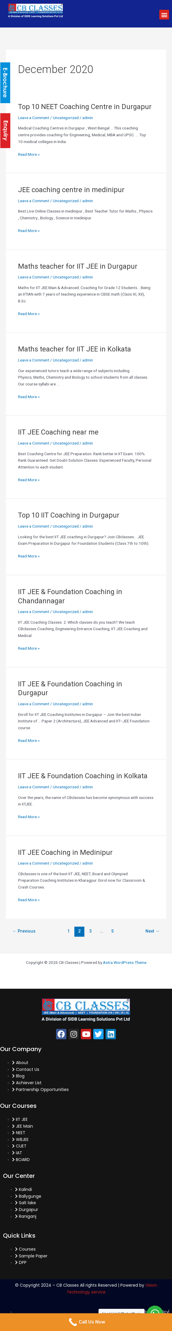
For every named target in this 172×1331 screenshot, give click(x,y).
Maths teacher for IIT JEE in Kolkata (74, 349)
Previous (24, 931)
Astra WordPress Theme (124, 962)
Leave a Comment (33, 117)
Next (152, 931)
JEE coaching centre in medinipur (71, 190)
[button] (164, 15)
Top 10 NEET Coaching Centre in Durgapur (85, 107)
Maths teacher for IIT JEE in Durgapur (77, 266)
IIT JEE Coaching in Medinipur (65, 852)
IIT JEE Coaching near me (58, 432)
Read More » (29, 154)
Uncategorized (66, 117)
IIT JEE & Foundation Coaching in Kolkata (83, 776)
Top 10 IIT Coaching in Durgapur (68, 515)
